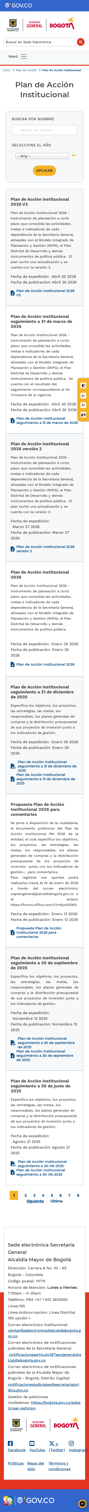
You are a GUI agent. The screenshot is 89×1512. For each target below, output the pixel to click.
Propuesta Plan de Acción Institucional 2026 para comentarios (38, 932)
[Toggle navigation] (18, 56)
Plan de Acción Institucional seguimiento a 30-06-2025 (42, 1164)
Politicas (15, 1463)
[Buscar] (44, 42)
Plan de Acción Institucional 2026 (45, 664)
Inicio (7, 70)
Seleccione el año (31, 145)
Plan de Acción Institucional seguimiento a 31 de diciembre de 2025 (47, 766)
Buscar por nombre (33, 119)
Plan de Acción (26, 70)
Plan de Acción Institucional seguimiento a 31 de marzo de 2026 (47, 420)
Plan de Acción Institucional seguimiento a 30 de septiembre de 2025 (46, 1042)
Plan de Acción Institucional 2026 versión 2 (45, 549)
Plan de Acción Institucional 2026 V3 (45, 293)
